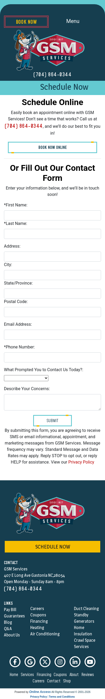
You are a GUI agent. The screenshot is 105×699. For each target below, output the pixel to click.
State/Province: (18, 283)
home (14, 675)
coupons (61, 675)
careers (39, 681)
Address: (12, 246)
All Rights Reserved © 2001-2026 (71, 692)
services (28, 675)
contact (54, 681)
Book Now (26, 22)
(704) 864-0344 (52, 74)
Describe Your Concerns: (27, 388)
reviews (88, 675)
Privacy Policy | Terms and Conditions (52, 696)
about (74, 675)
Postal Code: (16, 301)
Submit (52, 421)
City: (8, 264)
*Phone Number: (19, 347)
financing (45, 675)
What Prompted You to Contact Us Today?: (43, 369)
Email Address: (18, 324)
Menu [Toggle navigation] (78, 22)
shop (67, 681)
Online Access (40, 692)
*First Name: (15, 204)
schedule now (52, 547)
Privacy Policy (81, 462)
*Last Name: (15, 223)
